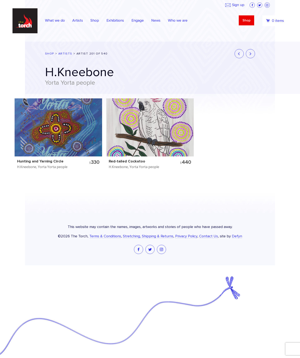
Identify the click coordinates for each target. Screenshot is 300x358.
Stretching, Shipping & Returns (148, 236)
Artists (65, 53)
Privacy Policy (186, 236)
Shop (246, 20)
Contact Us (208, 236)
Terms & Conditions (105, 236)
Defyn (237, 236)
